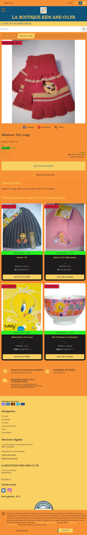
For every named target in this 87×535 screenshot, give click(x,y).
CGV (4, 429)
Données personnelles (10, 458)
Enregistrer (44, 127)
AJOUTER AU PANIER (43, 166)
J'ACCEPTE (65, 530)
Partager (28, 127)
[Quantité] (6, 154)
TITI (14, 36)
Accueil (6, 36)
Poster (59, 127)
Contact (70, 3)
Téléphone (6, 479)
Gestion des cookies (9, 455)
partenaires (6, 432)
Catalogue (6, 419)
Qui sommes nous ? (9, 426)
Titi (3, 138)
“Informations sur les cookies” (46, 522)
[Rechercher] (84, 29)
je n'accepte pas (22, 530)
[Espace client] (76, 3)
